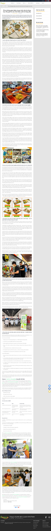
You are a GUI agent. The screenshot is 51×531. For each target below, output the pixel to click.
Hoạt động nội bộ (38, 13)
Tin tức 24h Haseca (39, 18)
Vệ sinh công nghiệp (45, 525)
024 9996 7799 (7, 523)
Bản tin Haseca (35, 525)
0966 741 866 (12, 518)
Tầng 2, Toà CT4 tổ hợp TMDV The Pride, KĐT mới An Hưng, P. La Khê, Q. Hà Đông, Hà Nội (17, 522)
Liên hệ (34, 528)
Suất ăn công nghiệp (7, 459)
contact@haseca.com (20, 518)
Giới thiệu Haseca (35, 522)
